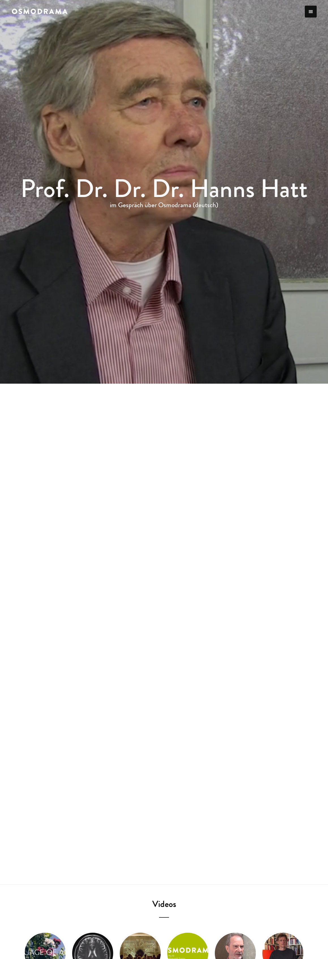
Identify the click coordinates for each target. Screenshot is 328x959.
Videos (164, 904)
